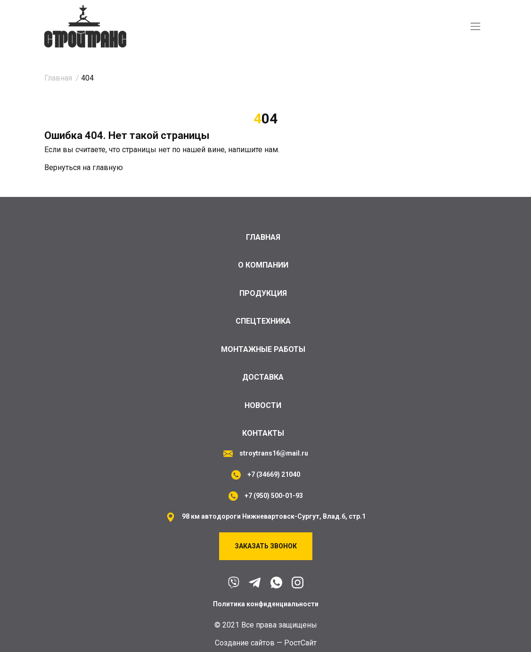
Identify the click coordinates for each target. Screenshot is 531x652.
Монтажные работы (263, 347)
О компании (263, 262)
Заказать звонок (266, 546)
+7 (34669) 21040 (273, 474)
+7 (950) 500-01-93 (274, 495)
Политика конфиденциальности (266, 604)
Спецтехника (263, 319)
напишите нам (253, 150)
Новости (263, 404)
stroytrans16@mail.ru (273, 453)
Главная (263, 233)
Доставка (263, 376)
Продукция (263, 290)
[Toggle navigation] (476, 26)
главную (107, 167)
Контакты (263, 433)
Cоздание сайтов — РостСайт (266, 642)
